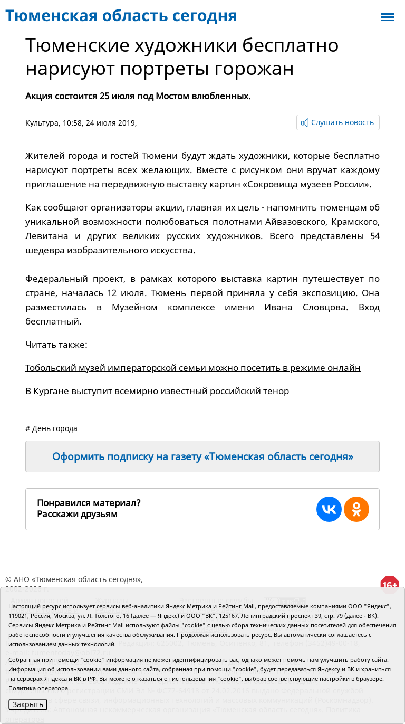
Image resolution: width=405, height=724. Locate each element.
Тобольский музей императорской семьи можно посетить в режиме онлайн (193, 367)
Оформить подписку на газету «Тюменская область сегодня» (202, 456)
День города (55, 428)
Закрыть (28, 704)
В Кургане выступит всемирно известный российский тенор (157, 391)
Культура (42, 123)
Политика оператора (38, 688)
